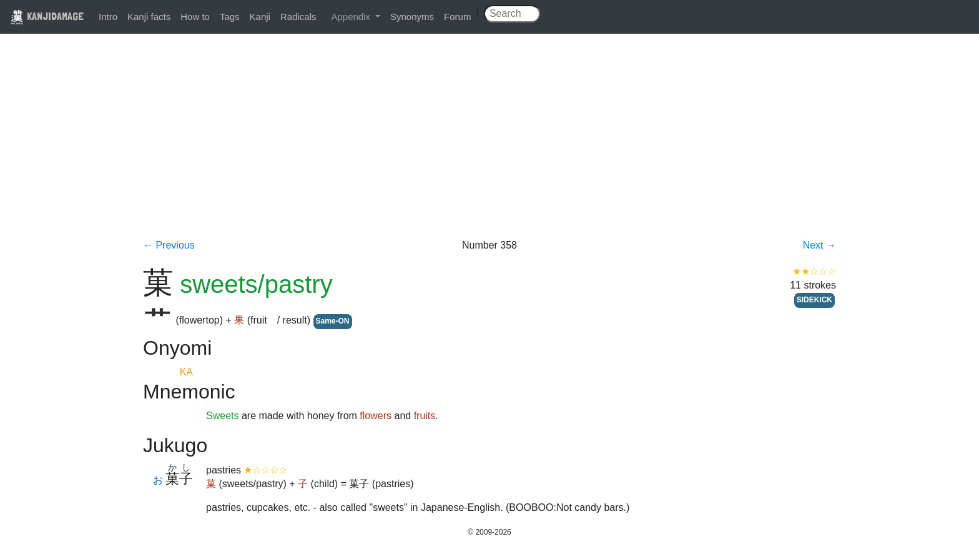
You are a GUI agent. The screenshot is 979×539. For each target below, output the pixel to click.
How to (195, 16)
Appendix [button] (352, 16)
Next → (819, 245)
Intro (108, 16)
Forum (457, 16)
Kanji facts (148, 16)
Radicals (298, 16)
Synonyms (412, 16)
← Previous (169, 245)
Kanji (260, 16)
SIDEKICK (814, 299)
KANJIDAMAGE (47, 15)
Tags (230, 16)
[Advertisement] (489, 144)
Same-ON (333, 321)
